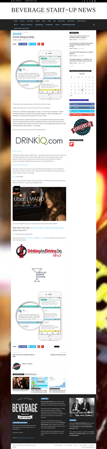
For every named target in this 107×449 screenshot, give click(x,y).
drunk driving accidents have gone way (46, 227)
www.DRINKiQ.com (30, 238)
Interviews (49, 24)
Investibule (60, 412)
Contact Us (91, 445)
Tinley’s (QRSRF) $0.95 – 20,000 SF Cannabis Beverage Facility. (39, 391)
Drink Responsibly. (58, 445)
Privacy (75, 445)
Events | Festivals (26, 24)
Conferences (39, 24)
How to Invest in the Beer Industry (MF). (24, 355)
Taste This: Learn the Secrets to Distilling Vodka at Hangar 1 (79, 36)
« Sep (70, 95)
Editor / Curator (18, 39)
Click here (20, 432)
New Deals (61, 21)
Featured (30, 21)
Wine (49, 21)
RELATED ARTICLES (18, 374)
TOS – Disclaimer (68, 445)
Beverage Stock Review (55, 388)
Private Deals (81, 21)
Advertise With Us (83, 445)
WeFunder (43, 412)
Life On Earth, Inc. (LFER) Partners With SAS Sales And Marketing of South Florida (81, 44)
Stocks (22, 21)
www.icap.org (41, 238)
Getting (14, 176)
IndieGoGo (58, 410)
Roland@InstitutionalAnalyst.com (26, 437)
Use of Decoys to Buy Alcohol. (20, 390)
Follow (91, 107)
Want (14, 234)
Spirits (38, 21)
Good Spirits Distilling (21, 28)
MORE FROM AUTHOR (30, 374)
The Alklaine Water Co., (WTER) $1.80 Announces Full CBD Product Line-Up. (80, 60)
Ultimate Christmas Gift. (58, 355)
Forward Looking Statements (88, 447)
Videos (57, 24)
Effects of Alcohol (17, 151)
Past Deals (71, 21)
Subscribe (90, 114)
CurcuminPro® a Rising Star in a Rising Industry (81, 52)
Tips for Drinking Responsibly (20, 165)
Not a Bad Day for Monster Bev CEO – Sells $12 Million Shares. (57, 391)
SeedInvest (54, 412)
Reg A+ (16, 24)
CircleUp (48, 412)
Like (92, 104)
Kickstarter (43, 413)
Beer (43, 21)
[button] (94, 25)
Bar (54, 21)
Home (15, 21)
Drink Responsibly (17, 33)
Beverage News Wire (68, 24)
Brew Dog (57, 431)
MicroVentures (51, 410)
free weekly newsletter (25, 425)
